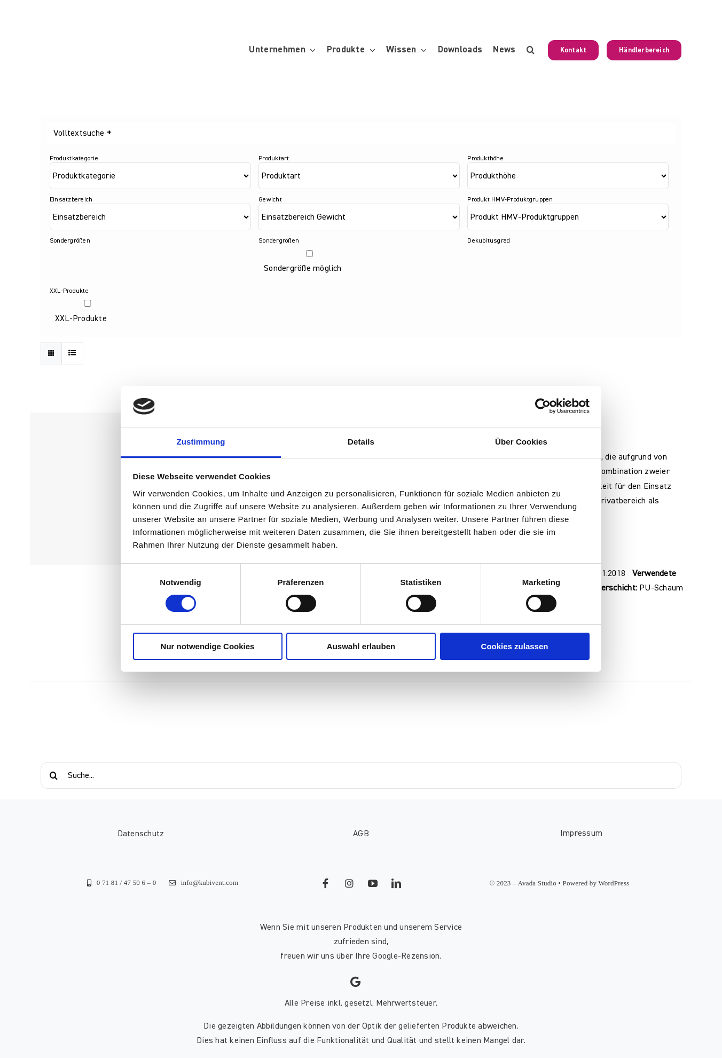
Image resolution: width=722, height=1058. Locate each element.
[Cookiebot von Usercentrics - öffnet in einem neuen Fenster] (543, 406)
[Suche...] (361, 775)
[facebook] (326, 883)
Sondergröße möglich (303, 268)
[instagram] (349, 883)
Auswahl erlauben (361, 646)
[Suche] (54, 775)
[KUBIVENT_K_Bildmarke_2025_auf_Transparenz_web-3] (114, 50)
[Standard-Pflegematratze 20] (106, 489)
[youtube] (373, 883)
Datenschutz (140, 833)
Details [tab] (361, 441)
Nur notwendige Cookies (208, 646)
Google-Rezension (406, 956)
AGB (361, 833)
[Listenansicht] (72, 353)
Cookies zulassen (514, 646)
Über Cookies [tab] (521, 441)
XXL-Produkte (81, 318)
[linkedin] (396, 883)
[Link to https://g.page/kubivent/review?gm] (355, 982)
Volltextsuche (82, 133)
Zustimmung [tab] (201, 441)
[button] (531, 50)
